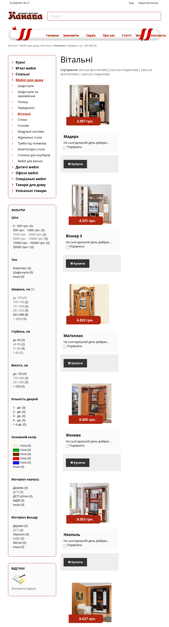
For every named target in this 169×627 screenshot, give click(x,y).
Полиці (23, 102)
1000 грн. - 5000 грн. (27, 234)
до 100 (17, 298)
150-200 (18, 378)
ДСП (16, 492)
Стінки (22, 120)
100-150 (18, 302)
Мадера (71, 132)
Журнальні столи (30, 137)
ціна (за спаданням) (96, 74)
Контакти (158, 35)
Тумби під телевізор (32, 143)
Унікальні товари (31, 190)
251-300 (18, 315)
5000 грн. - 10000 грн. (28, 239)
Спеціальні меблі (31, 179)
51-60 (17, 348)
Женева (122, 231)
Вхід (131, 2)
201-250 (18, 310)
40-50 (17, 344)
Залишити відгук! (23, 588)
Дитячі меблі (27, 167)
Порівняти (71, 478)
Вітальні (47, 45)
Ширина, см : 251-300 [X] (82, 45)
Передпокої (26, 108)
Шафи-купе (26, 86)
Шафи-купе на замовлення (28, 94)
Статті (126, 35)
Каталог (13, 45)
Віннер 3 (123, 132)
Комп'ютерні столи (31, 149)
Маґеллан (73, 231)
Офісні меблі (27, 173)
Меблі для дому (29, 45)
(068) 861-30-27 (19, 2)
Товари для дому (31, 184)
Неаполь (72, 329)
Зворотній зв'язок (148, 2)
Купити (75, 164)
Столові (23, 126)
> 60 (16, 353)
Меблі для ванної (30, 161)
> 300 (16, 319)
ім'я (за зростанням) (93, 70)
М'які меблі (26, 68)
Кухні (20, 62)
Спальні (23, 74)
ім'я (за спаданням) (124, 70)
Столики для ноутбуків (34, 155)
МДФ (16, 538)
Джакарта (125, 329)
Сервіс (92, 35)
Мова (141, 35)
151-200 (18, 306)
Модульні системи (31, 131)
